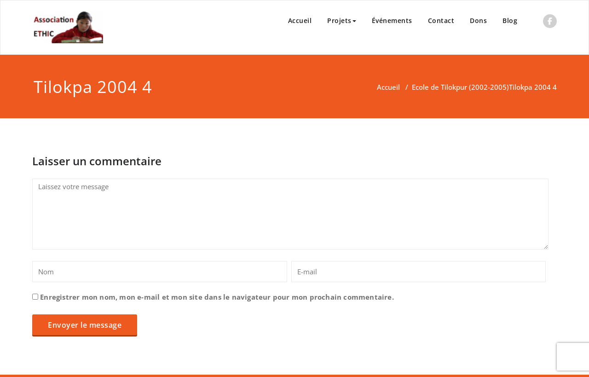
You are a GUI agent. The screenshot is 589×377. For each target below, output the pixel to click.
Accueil (300, 20)
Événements (392, 20)
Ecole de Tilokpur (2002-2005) (460, 87)
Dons (478, 20)
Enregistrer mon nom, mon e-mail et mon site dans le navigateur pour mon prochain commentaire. (217, 297)
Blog (509, 20)
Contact (441, 20)
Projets (341, 20)
